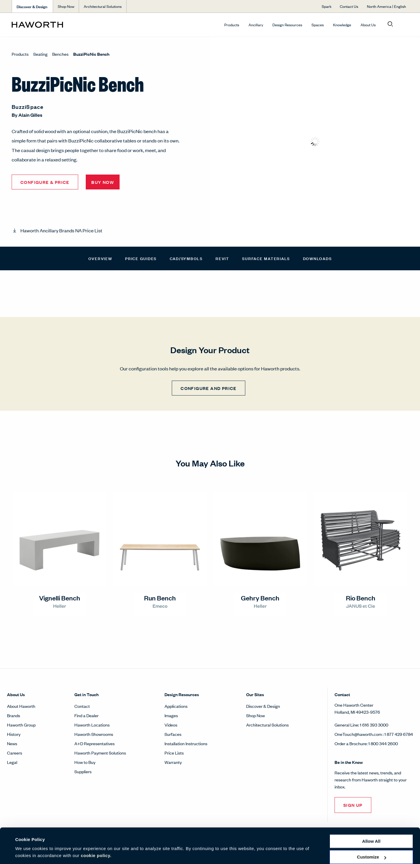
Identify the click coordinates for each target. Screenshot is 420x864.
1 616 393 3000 (374, 725)
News (12, 743)
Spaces (318, 24)
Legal (12, 762)
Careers (14, 753)
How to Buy (84, 762)
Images (171, 715)
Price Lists (174, 753)
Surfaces (172, 734)
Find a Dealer (86, 715)
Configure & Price (44, 182)
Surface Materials (266, 258)
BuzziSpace (28, 106)
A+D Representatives (94, 743)
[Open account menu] (403, 24)
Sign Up (353, 805)
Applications (176, 706)
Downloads (317, 258)
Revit (222, 258)
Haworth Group (21, 725)
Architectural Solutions (267, 725)
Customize (371, 837)
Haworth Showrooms (93, 734)
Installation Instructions (185, 743)
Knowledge (342, 24)
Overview (100, 258)
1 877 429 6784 (398, 734)
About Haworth (21, 706)
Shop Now (255, 715)
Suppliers (83, 771)
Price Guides (141, 258)
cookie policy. (96, 836)
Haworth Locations (92, 725)
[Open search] (390, 24)
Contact (82, 706)
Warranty (173, 762)
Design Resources (287, 24)
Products (231, 24)
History (13, 734)
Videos (170, 725)
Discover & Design (263, 706)
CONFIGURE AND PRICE (209, 388)
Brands (13, 715)
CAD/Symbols (186, 258)
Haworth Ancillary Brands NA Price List (61, 230)
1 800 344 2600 (383, 743)
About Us (368, 24)
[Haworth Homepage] (51, 24)
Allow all (371, 822)
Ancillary (256, 24)
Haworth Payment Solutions (100, 753)
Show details (28, 852)
